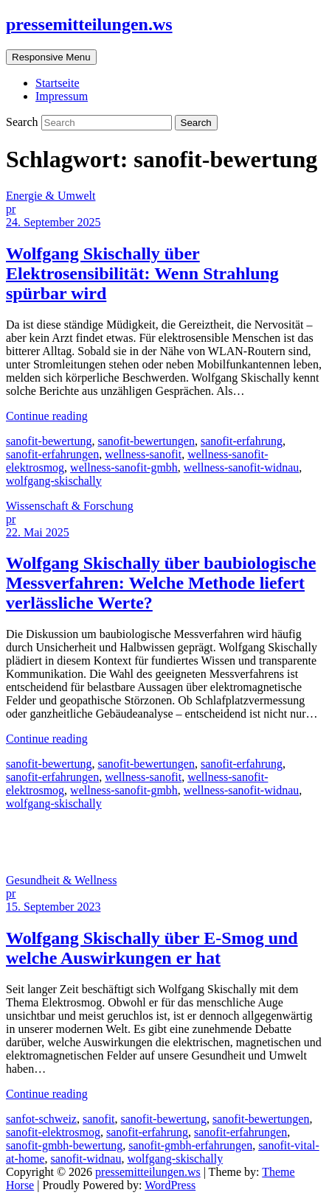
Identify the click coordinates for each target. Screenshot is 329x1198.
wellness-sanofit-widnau (241, 467)
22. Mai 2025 (37, 532)
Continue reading (47, 416)
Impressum (61, 96)
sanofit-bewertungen (146, 441)
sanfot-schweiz (41, 1119)
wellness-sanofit (143, 454)
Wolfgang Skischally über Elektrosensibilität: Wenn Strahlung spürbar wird (142, 273)
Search (23, 122)
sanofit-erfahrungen (52, 454)
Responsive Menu (51, 57)
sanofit (99, 1119)
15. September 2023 (53, 906)
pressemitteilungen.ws (89, 24)
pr (10, 209)
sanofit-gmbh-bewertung (64, 1145)
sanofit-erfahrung (242, 441)
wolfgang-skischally (54, 480)
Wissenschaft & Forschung (70, 506)
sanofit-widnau (85, 1158)
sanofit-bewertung (48, 441)
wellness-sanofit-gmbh (124, 467)
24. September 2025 (53, 222)
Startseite (57, 83)
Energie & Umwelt (50, 195)
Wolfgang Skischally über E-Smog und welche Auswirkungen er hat (152, 947)
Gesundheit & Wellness (61, 880)
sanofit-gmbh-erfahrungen (190, 1145)
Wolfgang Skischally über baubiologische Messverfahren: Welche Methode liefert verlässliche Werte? (161, 582)
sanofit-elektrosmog (53, 1132)
